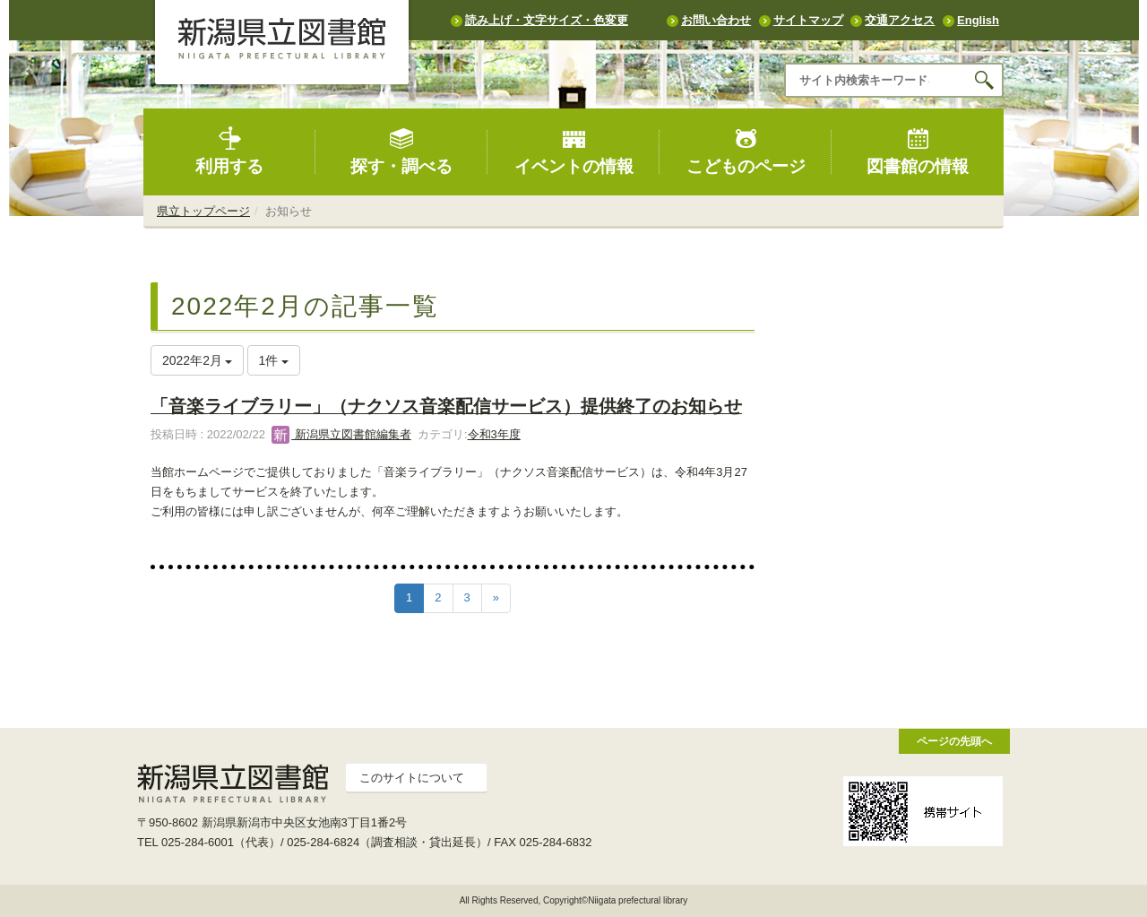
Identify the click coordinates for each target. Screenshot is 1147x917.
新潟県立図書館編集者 (341, 434)
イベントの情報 (574, 151)
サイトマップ (808, 20)
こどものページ (746, 151)
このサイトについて (411, 777)
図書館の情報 (918, 151)
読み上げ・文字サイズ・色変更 (546, 20)
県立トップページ (203, 211)
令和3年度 (494, 434)
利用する (229, 151)
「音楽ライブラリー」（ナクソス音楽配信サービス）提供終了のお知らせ (446, 406)
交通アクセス (900, 20)
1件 (274, 360)
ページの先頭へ (954, 741)
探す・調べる (401, 151)
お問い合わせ (716, 20)
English (978, 20)
